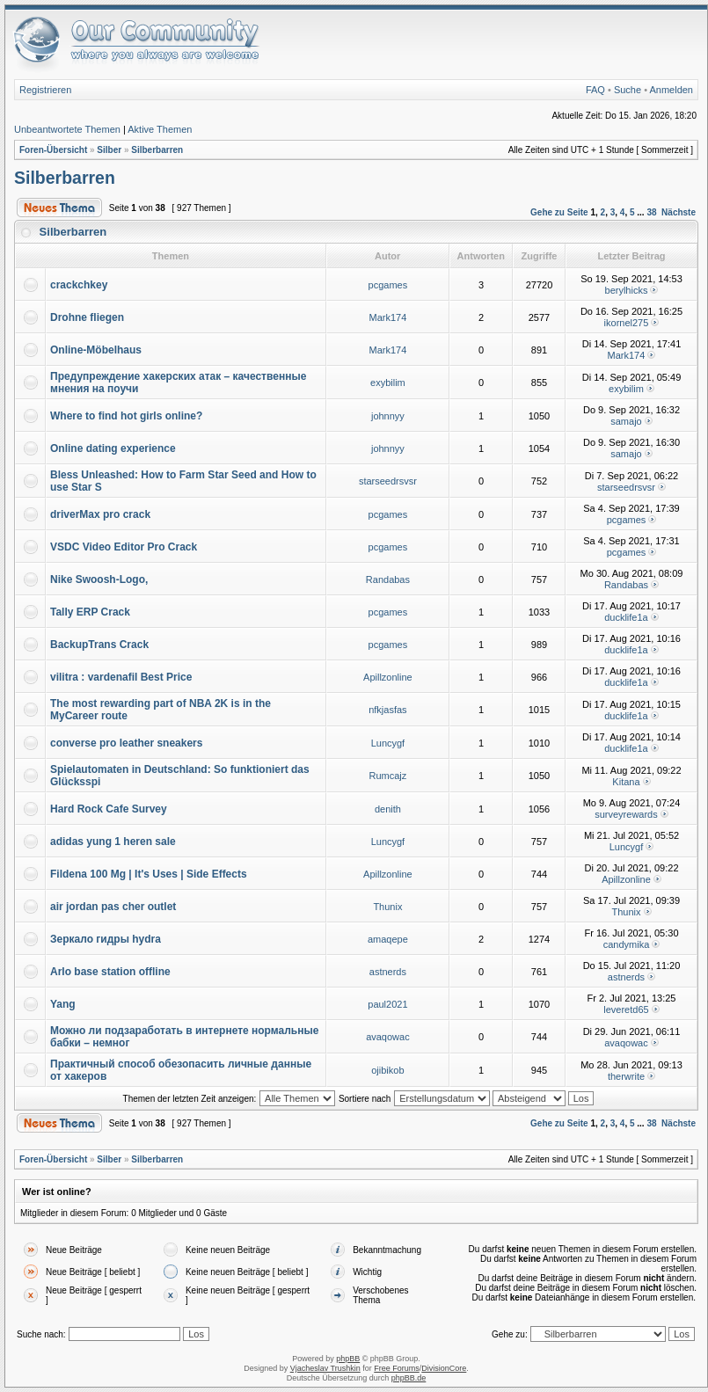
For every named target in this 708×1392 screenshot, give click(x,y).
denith (388, 809)
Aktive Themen (160, 129)
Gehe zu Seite (559, 212)
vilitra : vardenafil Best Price (121, 677)
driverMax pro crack (100, 514)
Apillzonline (387, 677)
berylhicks (626, 290)
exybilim (387, 382)
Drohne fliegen (87, 317)
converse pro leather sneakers (126, 743)
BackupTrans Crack (99, 644)
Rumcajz (388, 775)
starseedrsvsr (388, 481)
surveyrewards (626, 814)
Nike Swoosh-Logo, (99, 579)
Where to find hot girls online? (126, 416)
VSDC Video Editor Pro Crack (123, 547)
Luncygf (388, 743)
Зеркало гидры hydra (105, 939)
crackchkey (78, 285)
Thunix (387, 906)
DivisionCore (443, 1368)
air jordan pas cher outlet (113, 906)
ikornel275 (626, 322)
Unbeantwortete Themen (67, 129)
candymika (626, 944)
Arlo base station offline (110, 972)
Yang (63, 1004)
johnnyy (388, 416)
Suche (627, 89)
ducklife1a (626, 617)
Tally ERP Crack (90, 612)
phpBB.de (409, 1378)
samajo (625, 421)
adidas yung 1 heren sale (113, 841)
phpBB (348, 1358)
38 (651, 212)
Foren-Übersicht (53, 150)
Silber (109, 150)
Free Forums (397, 1368)
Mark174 (388, 317)
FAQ (595, 89)
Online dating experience (113, 448)
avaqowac (388, 1036)
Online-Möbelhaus (96, 350)
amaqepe (388, 939)
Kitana (625, 781)
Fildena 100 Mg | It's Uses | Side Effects (148, 874)
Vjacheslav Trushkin (325, 1368)
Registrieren (45, 89)
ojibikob (387, 1070)
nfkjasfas (387, 709)
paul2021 (387, 1004)
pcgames (388, 285)
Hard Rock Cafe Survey (108, 809)
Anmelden (671, 89)
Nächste (678, 212)
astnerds (387, 971)
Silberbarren (157, 150)
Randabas (388, 579)
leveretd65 (625, 1009)
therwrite (626, 1076)
